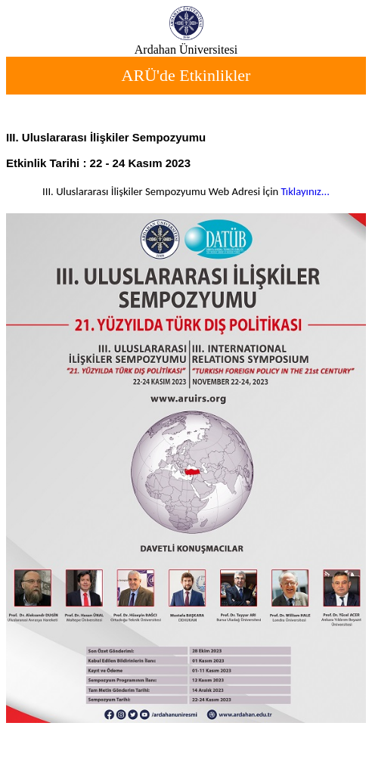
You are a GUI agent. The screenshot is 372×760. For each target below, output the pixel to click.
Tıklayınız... (305, 191)
